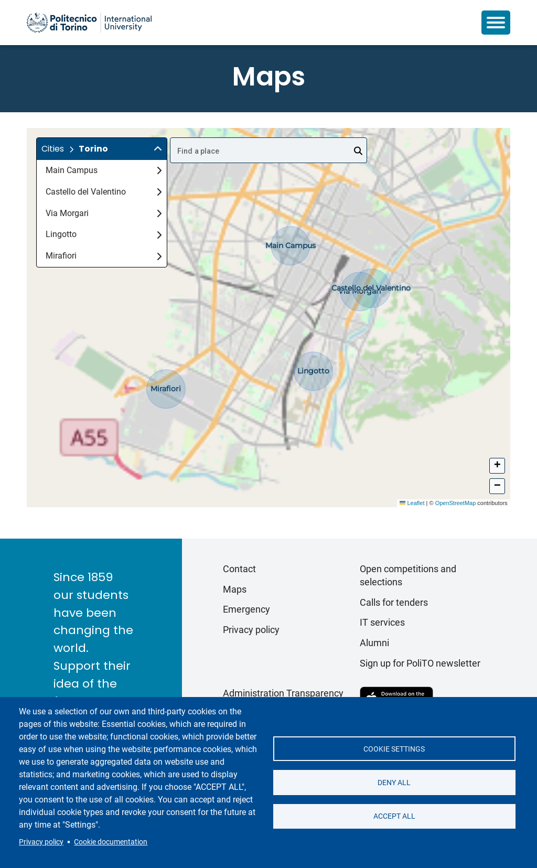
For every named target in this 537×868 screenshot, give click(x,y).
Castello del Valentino (104, 192)
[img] (158, 149)
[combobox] (268, 150)
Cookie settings (394, 748)
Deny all (394, 782)
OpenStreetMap (455, 503)
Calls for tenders (394, 602)
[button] (102, 149)
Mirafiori (104, 256)
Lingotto (104, 234)
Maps (234, 589)
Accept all (394, 816)
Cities (52, 149)
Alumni (374, 642)
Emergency (246, 609)
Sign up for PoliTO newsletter (420, 663)
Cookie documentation (110, 842)
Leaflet (412, 503)
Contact (239, 568)
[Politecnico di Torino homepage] (89, 23)
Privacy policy (41, 842)
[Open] (358, 151)
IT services (382, 622)
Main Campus (104, 170)
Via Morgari (104, 213)
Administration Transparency (283, 693)
